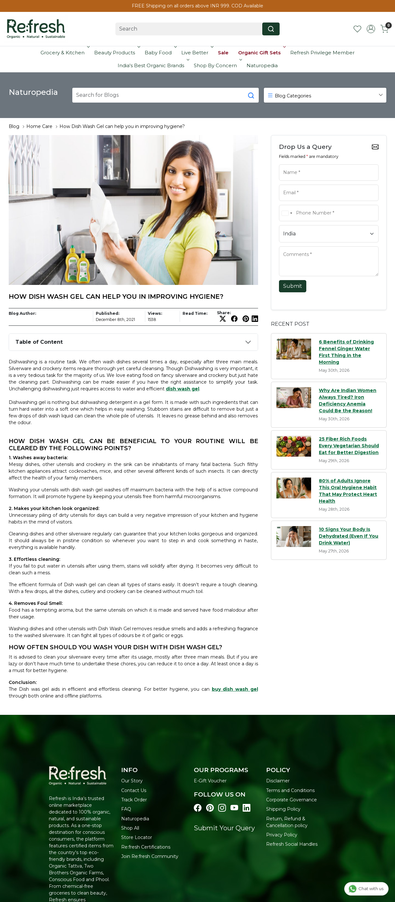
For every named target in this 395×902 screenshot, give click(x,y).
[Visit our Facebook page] (198, 808)
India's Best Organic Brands (153, 65)
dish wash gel (182, 389)
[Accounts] (371, 29)
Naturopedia (262, 65)
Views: (155, 313)
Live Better (196, 53)
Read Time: (195, 313)
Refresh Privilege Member (322, 53)
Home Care (39, 126)
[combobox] (286, 213)
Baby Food (160, 53)
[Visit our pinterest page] (210, 808)
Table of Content (39, 342)
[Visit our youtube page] (234, 808)
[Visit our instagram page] (222, 808)
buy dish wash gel (235, 689)
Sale (223, 53)
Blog (14, 126)
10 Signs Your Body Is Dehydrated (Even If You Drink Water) (348, 536)
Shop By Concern (217, 65)
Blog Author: (22, 313)
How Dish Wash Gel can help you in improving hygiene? (122, 126)
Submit (292, 286)
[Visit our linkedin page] (246, 808)
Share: (224, 313)
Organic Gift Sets (261, 53)
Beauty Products (116, 53)
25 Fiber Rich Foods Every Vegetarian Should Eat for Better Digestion (349, 445)
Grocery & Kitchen (64, 53)
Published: (107, 313)
